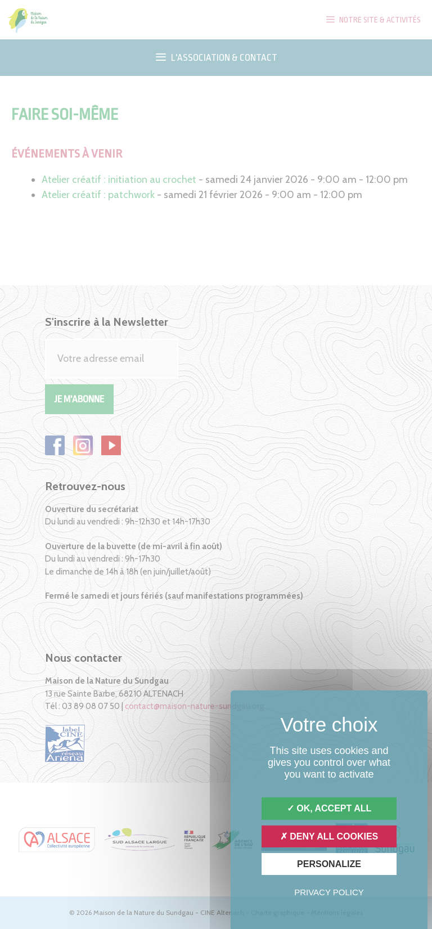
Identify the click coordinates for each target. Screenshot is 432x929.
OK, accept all (329, 808)
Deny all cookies (329, 836)
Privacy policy (329, 892)
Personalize (329, 864)
